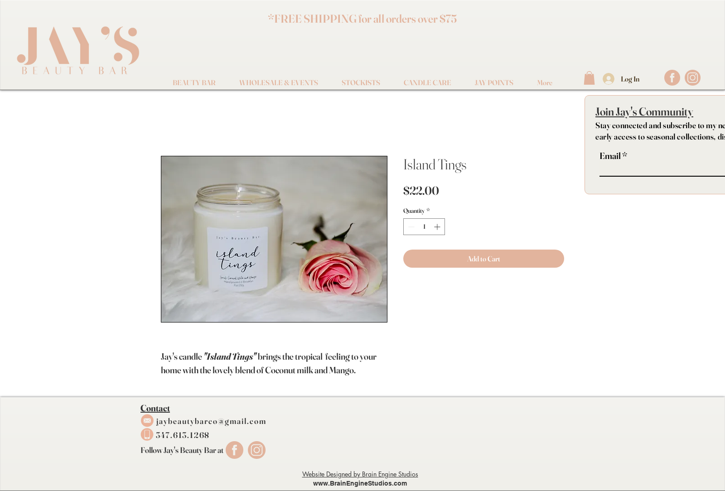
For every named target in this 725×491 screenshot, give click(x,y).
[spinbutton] (424, 227)
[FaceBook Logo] (672, 78)
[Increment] (438, 227)
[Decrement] (410, 227)
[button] (589, 78)
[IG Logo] (693, 78)
